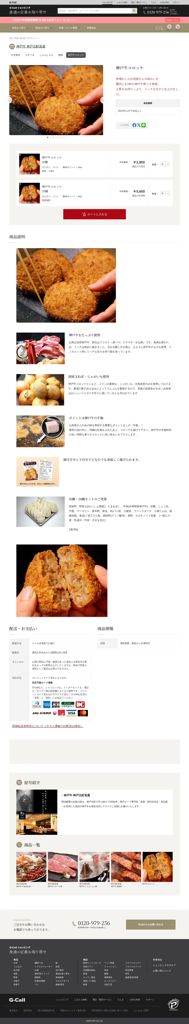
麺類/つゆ (39, 963)
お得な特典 (164, 2)
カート (178, 30)
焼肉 (60, 55)
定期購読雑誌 (89, 970)
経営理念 (27, 1010)
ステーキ (29, 55)
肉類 (15, 974)
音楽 (106, 970)
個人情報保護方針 (46, 1010)
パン (37, 984)
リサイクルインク (133, 966)
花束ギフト (88, 966)
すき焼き (15, 55)
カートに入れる (97, 214)
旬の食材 (60, 970)
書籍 (106, 974)
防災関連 (129, 970)
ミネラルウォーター (43, 966)
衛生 (127, 974)
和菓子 (16, 984)
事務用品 (108, 977)
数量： (155, 164)
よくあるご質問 (141, 1010)
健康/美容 (60, 984)
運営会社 (13, 1010)
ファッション (110, 966)
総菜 (58, 966)
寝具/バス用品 (89, 981)
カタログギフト (63, 981)
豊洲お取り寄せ (63, 974)
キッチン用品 (89, 977)
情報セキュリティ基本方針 (73, 1010)
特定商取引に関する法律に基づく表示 (110, 1010)
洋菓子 (16, 981)
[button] (47, 137)
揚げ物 (22, 38)
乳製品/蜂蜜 (40, 981)
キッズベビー (110, 981)
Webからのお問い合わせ (150, 924)
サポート (176, 2)
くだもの (17, 966)
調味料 (38, 977)
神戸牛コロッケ (76, 55)
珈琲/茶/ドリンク (42, 974)
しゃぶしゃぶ (46, 55)
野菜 (15, 977)
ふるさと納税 (122, 2)
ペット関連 (109, 963)
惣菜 (16, 38)
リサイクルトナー (133, 963)
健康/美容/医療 (131, 977)
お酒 (37, 970)
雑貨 (85, 984)
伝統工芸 (108, 984)
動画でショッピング (92, 963)
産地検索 (60, 977)
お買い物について (162, 970)
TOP (11, 38)
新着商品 (91, 27)
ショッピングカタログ (164, 965)
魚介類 (16, 970)
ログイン (169, 30)
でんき (153, 2)
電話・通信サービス (139, 2)
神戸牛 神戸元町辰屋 (30, 46)
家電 (85, 974)
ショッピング (107, 2)
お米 (15, 963)
